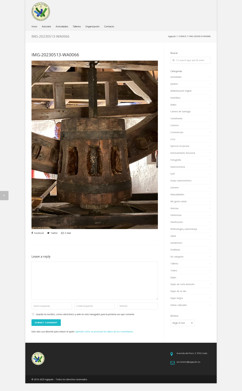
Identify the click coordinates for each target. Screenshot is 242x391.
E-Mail (66, 233)
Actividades (62, 26)
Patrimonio (176, 215)
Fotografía (175, 159)
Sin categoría (176, 256)
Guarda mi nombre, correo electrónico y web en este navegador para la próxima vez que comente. (85, 314)
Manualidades (177, 194)
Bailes (173, 104)
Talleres (77, 26)
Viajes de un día (178, 291)
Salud (173, 235)
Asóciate (46, 26)
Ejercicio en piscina (179, 146)
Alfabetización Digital (180, 90)
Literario (174, 187)
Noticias (174, 208)
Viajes (173, 277)
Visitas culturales (178, 305)
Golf (172, 173)
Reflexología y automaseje (183, 229)
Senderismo (176, 242)
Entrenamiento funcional (182, 152)
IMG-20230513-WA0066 (55, 55)
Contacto (109, 26)
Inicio (34, 26)
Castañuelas (176, 118)
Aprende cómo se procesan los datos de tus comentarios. (104, 331)
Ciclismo (174, 125)
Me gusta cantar (178, 201)
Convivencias (176, 132)
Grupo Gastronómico (181, 180)
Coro (172, 139)
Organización (92, 26)
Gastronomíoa (177, 166)
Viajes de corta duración (182, 284)
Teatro (173, 270)
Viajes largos (176, 298)
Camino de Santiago (180, 111)
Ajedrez (174, 83)
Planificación (176, 222)
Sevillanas (175, 249)
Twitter (52, 233)
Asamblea (175, 97)
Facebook (37, 233)
